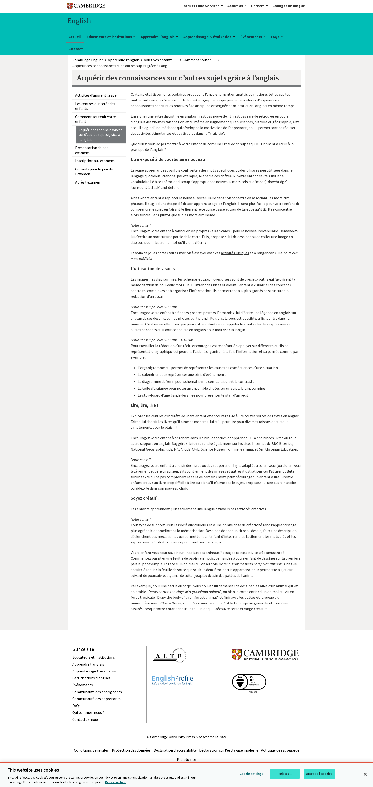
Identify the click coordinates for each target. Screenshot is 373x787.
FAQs (275, 36)
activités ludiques (235, 252)
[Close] (365, 774)
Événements (251, 36)
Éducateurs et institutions (109, 36)
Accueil (75, 36)
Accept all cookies (319, 774)
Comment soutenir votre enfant (95, 119)
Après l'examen (87, 182)
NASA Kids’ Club (186, 449)
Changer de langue (288, 5)
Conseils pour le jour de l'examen (94, 171)
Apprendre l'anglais (158, 36)
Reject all (285, 774)
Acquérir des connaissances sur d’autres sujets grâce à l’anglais (100, 134)
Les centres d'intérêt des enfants (95, 106)
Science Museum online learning (227, 449)
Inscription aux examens (95, 160)
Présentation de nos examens (91, 150)
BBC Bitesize (281, 443)
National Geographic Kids (151, 449)
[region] (186, 774)
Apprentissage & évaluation (207, 36)
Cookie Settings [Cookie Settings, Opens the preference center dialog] (251, 774)
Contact (76, 48)
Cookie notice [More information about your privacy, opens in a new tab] (115, 782)
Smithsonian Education (278, 449)
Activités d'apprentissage (96, 95)
